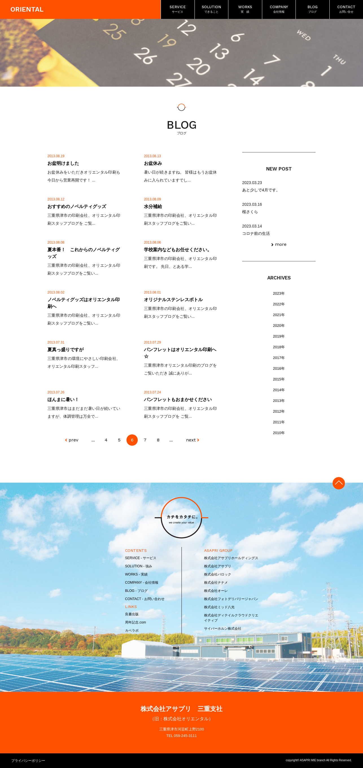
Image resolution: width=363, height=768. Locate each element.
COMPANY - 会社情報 (141, 583)
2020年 (279, 325)
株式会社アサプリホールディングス (231, 558)
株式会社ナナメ (216, 583)
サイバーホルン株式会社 (222, 629)
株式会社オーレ (216, 591)
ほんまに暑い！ (63, 399)
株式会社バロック (217, 574)
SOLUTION (211, 9)
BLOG (312, 9)
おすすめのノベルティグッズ (76, 206)
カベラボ (132, 631)
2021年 (279, 315)
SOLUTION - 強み (138, 566)
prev (73, 440)
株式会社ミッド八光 (219, 607)
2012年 (279, 411)
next (191, 440)
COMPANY (279, 9)
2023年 (279, 293)
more (281, 244)
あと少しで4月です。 (261, 190)
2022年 (279, 304)
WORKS (245, 9)
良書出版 (132, 614)
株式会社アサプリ (217, 566)
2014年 (279, 390)
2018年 (279, 347)
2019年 (279, 336)
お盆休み (153, 163)
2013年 (279, 401)
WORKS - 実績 (136, 574)
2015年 (279, 379)
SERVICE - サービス (140, 558)
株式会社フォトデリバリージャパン (231, 599)
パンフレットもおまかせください (178, 399)
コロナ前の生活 (256, 233)
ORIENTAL (27, 9)
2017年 (279, 358)
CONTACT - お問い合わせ (145, 599)
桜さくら (250, 211)
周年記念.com (135, 622)
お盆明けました (63, 163)
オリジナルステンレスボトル (173, 299)
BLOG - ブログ (136, 591)
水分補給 (153, 206)
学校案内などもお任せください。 (178, 249)
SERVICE (178, 9)
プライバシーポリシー (28, 761)
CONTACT (346, 9)
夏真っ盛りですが (65, 349)
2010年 (279, 433)
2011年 (279, 422)
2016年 (279, 368)
